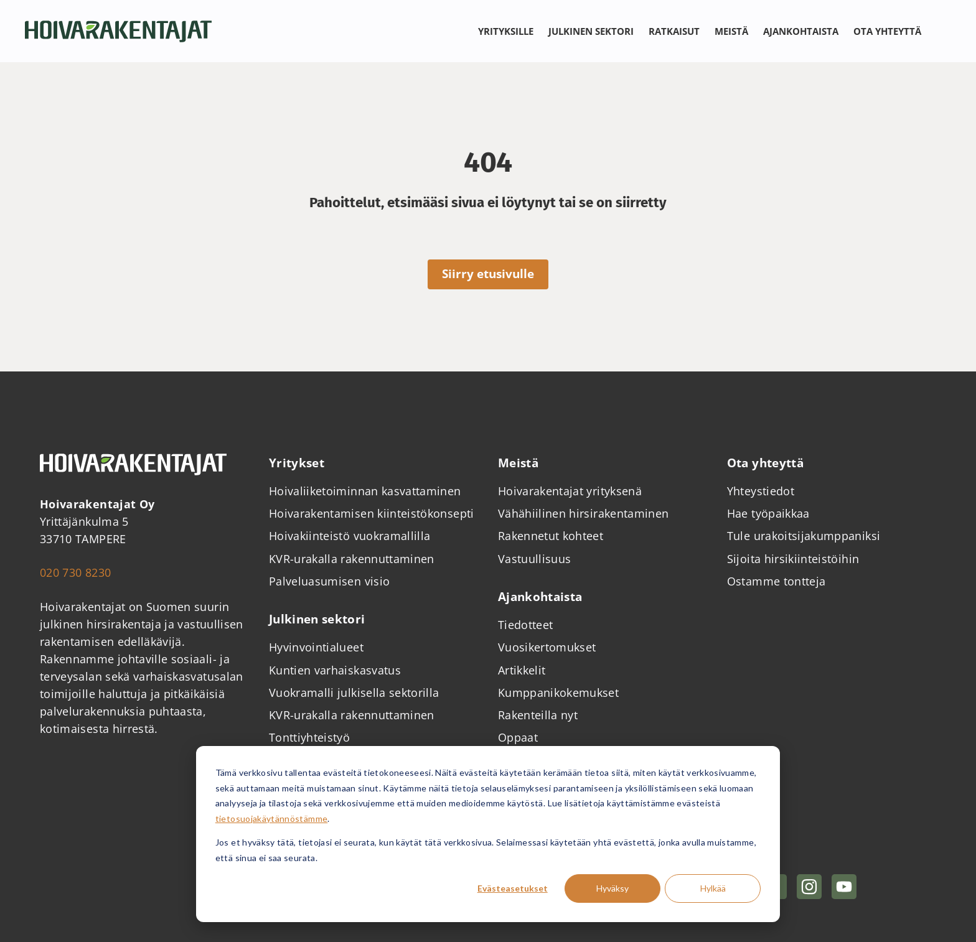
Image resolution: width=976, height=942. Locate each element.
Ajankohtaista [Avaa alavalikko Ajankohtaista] (800, 31)
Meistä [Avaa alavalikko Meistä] (731, 31)
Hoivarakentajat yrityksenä (570, 490)
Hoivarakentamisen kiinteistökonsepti (371, 513)
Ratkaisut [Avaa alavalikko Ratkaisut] (674, 31)
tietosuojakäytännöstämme (271, 818)
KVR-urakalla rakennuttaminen (351, 558)
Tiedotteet (525, 624)
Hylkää (713, 888)
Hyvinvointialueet (316, 647)
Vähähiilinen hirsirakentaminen (583, 513)
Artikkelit (522, 670)
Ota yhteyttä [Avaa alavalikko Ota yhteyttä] (887, 31)
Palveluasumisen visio (329, 581)
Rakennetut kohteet (550, 535)
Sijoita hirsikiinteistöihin (793, 558)
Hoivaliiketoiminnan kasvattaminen (365, 490)
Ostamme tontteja (776, 581)
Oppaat (518, 737)
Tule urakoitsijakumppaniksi (804, 535)
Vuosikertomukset (547, 647)
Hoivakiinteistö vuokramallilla (350, 535)
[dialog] (488, 834)
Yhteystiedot (760, 490)
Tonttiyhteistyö (309, 737)
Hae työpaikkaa (768, 513)
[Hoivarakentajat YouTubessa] (844, 886)
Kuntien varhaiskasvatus (335, 670)
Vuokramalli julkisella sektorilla (354, 692)
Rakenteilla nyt (538, 714)
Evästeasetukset (512, 888)
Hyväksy (612, 888)
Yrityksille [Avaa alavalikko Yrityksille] (505, 31)
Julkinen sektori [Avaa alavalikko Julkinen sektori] (591, 31)
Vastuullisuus (534, 558)
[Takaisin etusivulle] (118, 31)
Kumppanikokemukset (558, 692)
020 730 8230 (75, 572)
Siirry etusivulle (488, 274)
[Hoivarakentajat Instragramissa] (809, 886)
